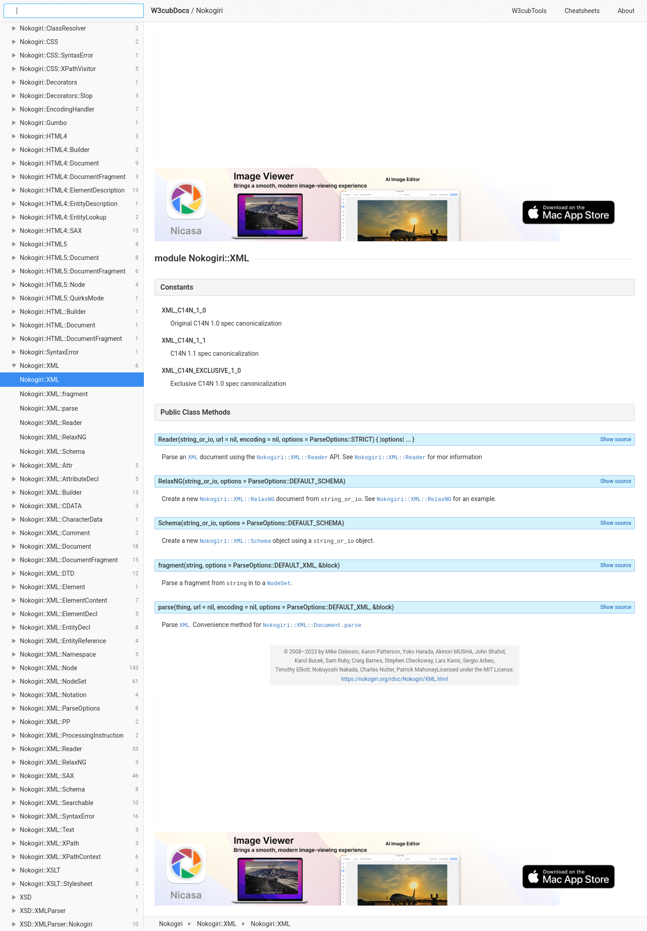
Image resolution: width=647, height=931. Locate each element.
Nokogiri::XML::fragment (54, 394)
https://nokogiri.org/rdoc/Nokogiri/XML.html (394, 679)
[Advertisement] (395, 95)
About (626, 10)
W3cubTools (529, 10)
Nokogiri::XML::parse (49, 408)
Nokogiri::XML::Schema (52, 451)
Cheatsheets (582, 10)
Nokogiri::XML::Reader (51, 422)
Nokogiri (170, 923)
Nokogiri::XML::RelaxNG (53, 437)
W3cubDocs (170, 10)
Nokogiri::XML (216, 923)
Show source (615, 439)
